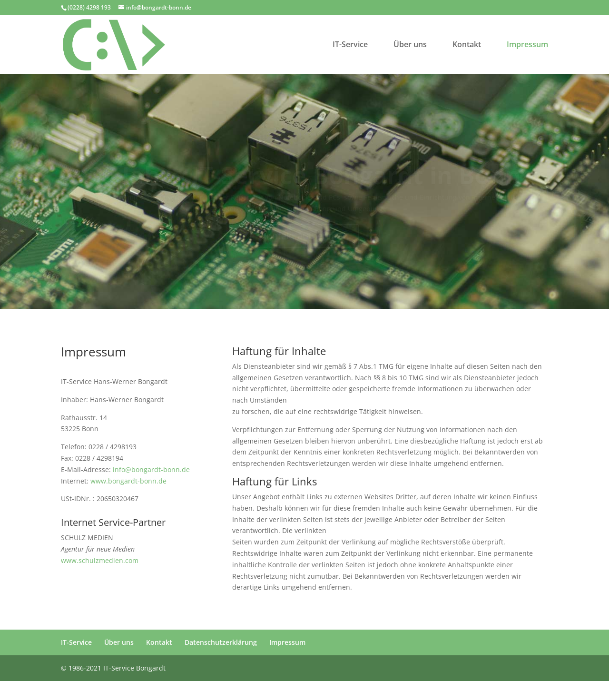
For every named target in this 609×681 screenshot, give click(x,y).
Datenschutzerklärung (221, 642)
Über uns (410, 45)
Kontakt (466, 45)
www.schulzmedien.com (99, 560)
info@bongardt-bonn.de (151, 469)
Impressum (527, 45)
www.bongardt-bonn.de (128, 480)
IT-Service (350, 45)
